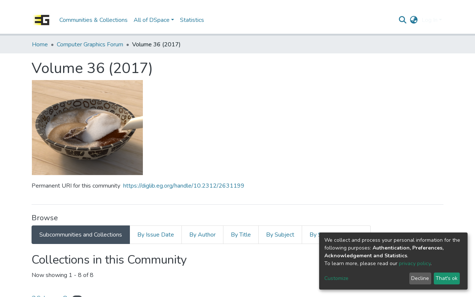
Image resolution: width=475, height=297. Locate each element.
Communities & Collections (93, 20)
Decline (420, 278)
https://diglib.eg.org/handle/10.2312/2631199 (184, 186)
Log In (430, 20)
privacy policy (414, 263)
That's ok (447, 278)
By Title (241, 235)
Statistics (192, 20)
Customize (336, 278)
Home (40, 44)
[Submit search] (403, 20)
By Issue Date (155, 235)
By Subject (280, 235)
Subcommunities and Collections (80, 235)
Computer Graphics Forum (90, 44)
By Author (202, 235)
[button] (414, 20)
